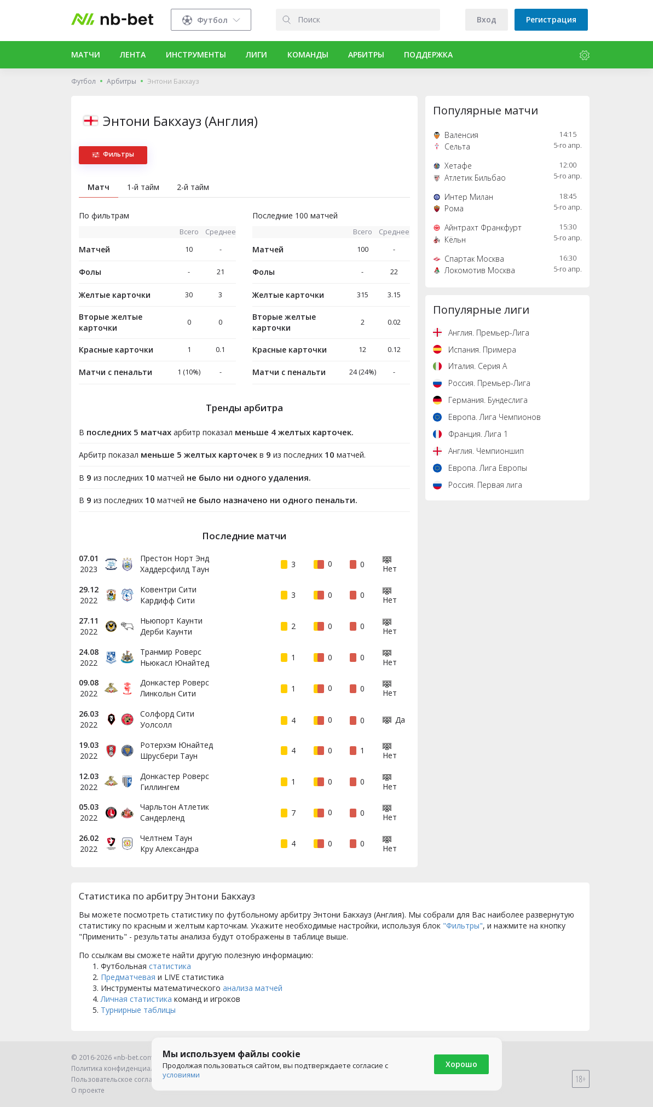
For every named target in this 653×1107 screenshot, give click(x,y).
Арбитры (121, 81)
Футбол (83, 81)
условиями (181, 1075)
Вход (486, 19)
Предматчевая (128, 977)
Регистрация (551, 19)
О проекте (88, 1090)
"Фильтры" (463, 925)
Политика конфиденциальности (124, 1068)
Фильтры (113, 154)
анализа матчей (252, 988)
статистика (170, 966)
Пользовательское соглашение (123, 1079)
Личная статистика (136, 999)
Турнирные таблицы (138, 1010)
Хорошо (461, 1064)
